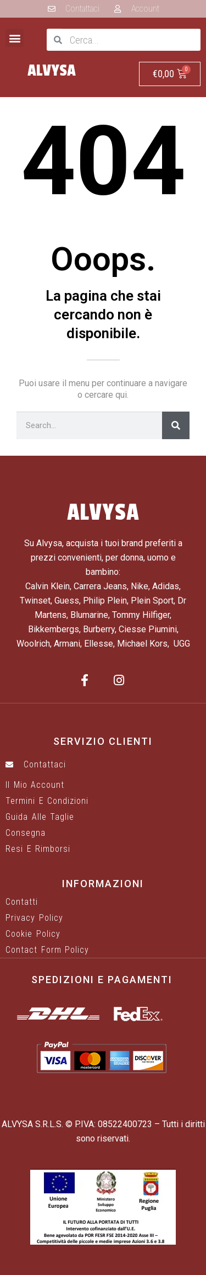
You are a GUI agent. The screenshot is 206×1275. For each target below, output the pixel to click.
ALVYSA (51, 71)
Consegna (25, 833)
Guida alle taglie (39, 817)
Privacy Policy (34, 918)
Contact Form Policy (47, 950)
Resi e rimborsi (37, 849)
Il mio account (34, 785)
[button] (14, 38)
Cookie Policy (32, 934)
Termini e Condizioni (46, 801)
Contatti (21, 902)
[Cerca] (176, 425)
